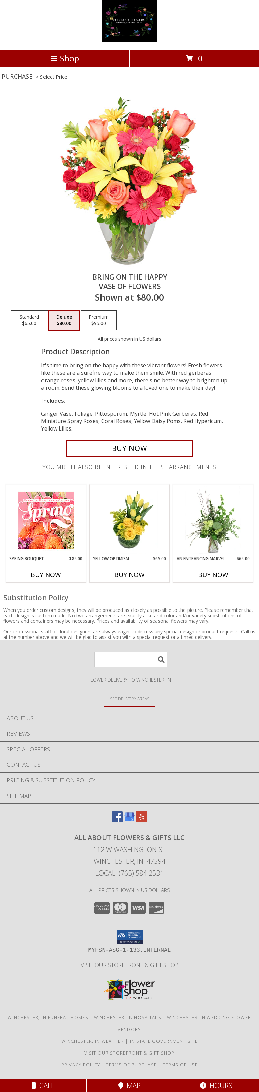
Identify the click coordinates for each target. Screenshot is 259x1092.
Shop (65, 58)
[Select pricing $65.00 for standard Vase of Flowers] (29, 320)
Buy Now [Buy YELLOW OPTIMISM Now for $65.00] (129, 574)
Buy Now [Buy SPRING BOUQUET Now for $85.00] (46, 574)
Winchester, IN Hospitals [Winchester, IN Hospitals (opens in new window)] (127, 1017)
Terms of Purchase (131, 1065)
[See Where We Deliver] (129, 698)
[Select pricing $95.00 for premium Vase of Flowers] (98, 320)
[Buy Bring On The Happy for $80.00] (129, 448)
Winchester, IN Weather (92, 1041)
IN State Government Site (164, 1041)
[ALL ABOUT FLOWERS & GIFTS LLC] (129, 40)
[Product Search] (130, 659)
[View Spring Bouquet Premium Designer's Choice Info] (46, 520)
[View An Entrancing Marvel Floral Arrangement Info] (213, 520)
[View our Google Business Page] (129, 820)
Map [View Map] (129, 1085)
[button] (130, 937)
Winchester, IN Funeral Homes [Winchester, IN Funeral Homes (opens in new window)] (48, 1017)
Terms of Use (180, 1065)
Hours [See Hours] (216, 1085)
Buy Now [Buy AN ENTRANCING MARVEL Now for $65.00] (213, 574)
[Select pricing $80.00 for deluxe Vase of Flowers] (64, 320)
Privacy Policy (80, 1065)
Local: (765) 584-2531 (129, 873)
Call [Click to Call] (43, 1085)
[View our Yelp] (141, 820)
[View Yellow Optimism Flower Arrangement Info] (130, 520)
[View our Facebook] (117, 820)
